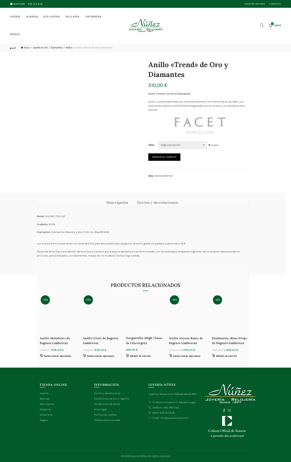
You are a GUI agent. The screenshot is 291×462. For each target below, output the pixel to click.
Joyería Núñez (138, 456)
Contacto (275, 4)
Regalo (15, 34)
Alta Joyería (47, 404)
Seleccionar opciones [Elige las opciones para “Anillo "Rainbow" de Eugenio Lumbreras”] (57, 356)
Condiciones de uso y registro (111, 398)
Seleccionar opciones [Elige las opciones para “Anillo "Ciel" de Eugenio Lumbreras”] (100, 356)
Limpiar (215, 145)
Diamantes (57, 47)
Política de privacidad (107, 420)
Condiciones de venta (107, 404)
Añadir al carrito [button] (140, 356)
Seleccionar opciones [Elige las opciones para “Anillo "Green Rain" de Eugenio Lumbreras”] (186, 356)
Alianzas (32, 16)
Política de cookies (105, 414)
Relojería (72, 16)
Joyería (15, 16)
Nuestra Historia (255, 4)
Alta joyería (51, 16)
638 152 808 (35, 4)
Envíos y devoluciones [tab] (157, 202)
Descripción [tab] (117, 202)
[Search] (262, 25)
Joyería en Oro (40, 47)
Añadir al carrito (164, 157)
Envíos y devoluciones (107, 393)
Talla (151, 145)
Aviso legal (100, 409)
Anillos (69, 47)
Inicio (27, 47)
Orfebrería (93, 16)
